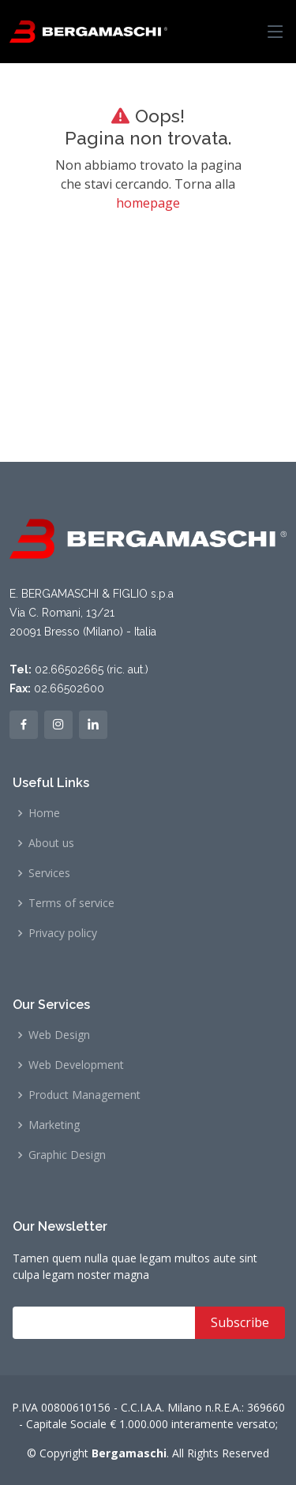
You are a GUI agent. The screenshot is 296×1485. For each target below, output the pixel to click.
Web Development (76, 1065)
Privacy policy (62, 933)
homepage (148, 203)
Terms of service (71, 903)
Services (49, 873)
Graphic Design (67, 1155)
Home (44, 813)
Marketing (54, 1125)
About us (51, 843)
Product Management (84, 1095)
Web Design (59, 1035)
